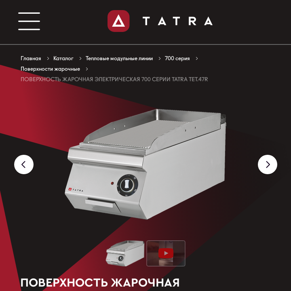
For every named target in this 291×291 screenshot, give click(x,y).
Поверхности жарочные (50, 69)
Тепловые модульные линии (119, 58)
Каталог (63, 58)
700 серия (177, 58)
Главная (31, 58)
